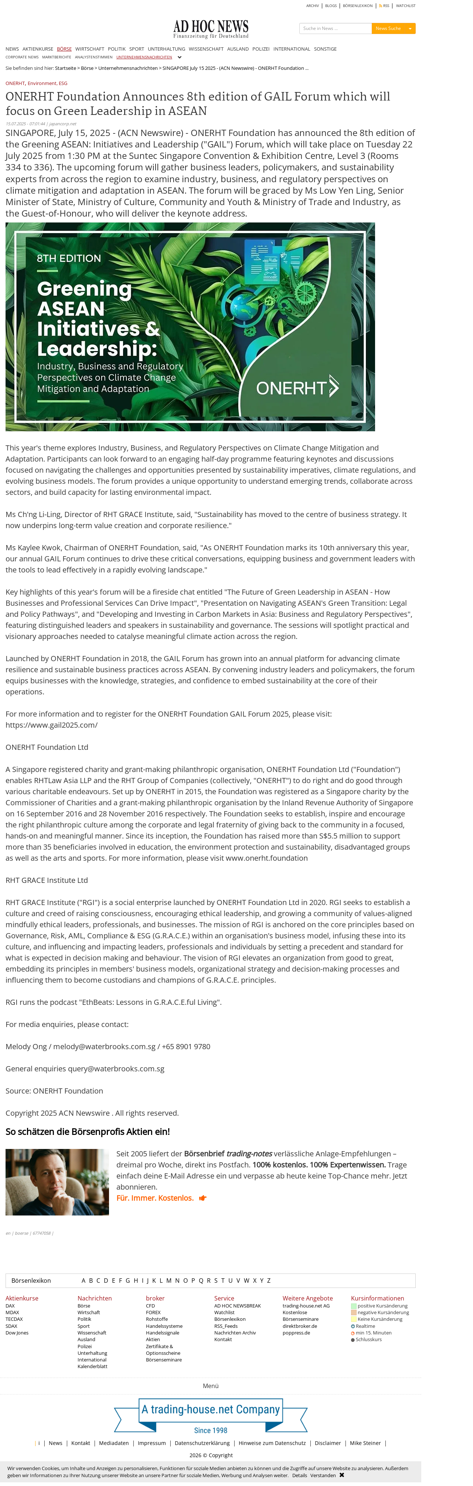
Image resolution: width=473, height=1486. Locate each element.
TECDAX (14, 1319)
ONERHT (15, 83)
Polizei (85, 1346)
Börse (87, 68)
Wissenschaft (92, 1332)
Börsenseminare (164, 1359)
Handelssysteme (164, 1326)
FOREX (153, 1312)
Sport (84, 1326)
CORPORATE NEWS (22, 57)
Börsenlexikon (31, 1280)
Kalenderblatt (93, 1366)
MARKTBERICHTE (56, 57)
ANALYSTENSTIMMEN (94, 57)
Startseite (65, 68)
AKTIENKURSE (38, 48)
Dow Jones (17, 1332)
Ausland (86, 1339)
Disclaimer (328, 1442)
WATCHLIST (406, 5)
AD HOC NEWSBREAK (237, 1305)
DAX (10, 1305)
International (92, 1359)
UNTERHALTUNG (166, 48)
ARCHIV (312, 5)
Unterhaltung (92, 1353)
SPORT (136, 48)
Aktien (153, 1339)
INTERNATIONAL (291, 48)
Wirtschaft (89, 1312)
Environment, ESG (47, 83)
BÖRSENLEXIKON (358, 5)
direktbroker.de (300, 1326)
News (55, 1442)
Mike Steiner (365, 1442)
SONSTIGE (325, 48)
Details (299, 1475)
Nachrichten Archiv (235, 1332)
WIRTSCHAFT (89, 48)
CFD (150, 1305)
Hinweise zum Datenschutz (272, 1442)
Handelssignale (162, 1332)
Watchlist (224, 1312)
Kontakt (223, 1339)
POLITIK (117, 48)
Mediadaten (114, 1442)
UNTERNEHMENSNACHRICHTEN (144, 57)
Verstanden (323, 1475)
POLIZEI (261, 48)
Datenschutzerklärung (202, 1442)
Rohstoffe (157, 1319)
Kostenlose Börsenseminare (301, 1315)
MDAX (12, 1312)
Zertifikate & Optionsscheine (163, 1349)
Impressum (152, 1442)
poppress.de (296, 1332)
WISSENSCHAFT (206, 48)
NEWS (12, 48)
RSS (384, 5)
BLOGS (331, 5)
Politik (84, 1319)
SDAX (11, 1326)
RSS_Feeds (226, 1326)
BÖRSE (64, 48)
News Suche (388, 28)
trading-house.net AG (306, 1305)
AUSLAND (238, 48)
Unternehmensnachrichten (128, 68)
